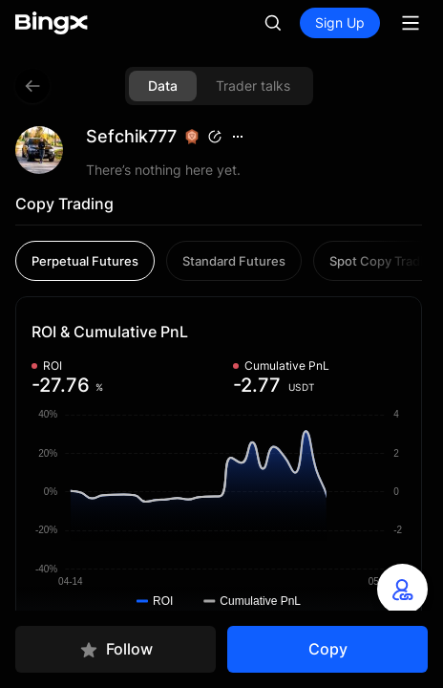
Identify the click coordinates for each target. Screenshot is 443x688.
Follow (116, 649)
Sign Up (340, 22)
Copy (328, 648)
